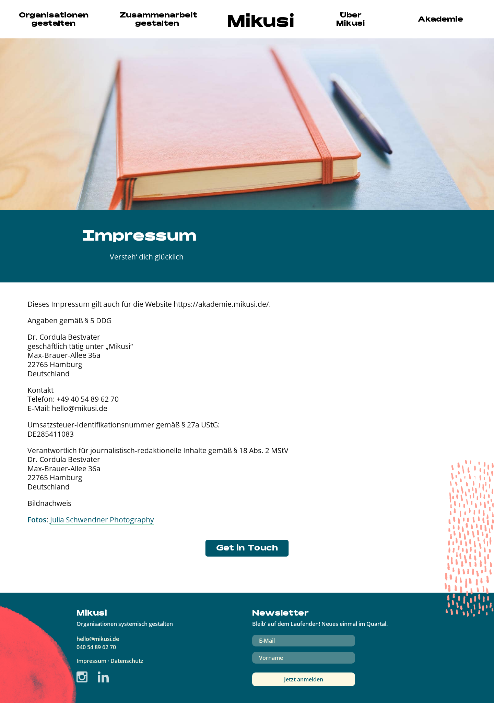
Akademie (440, 20)
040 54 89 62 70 (96, 647)
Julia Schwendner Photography (102, 519)
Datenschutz (126, 661)
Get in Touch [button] (247, 549)
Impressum (91, 661)
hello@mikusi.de (98, 639)
